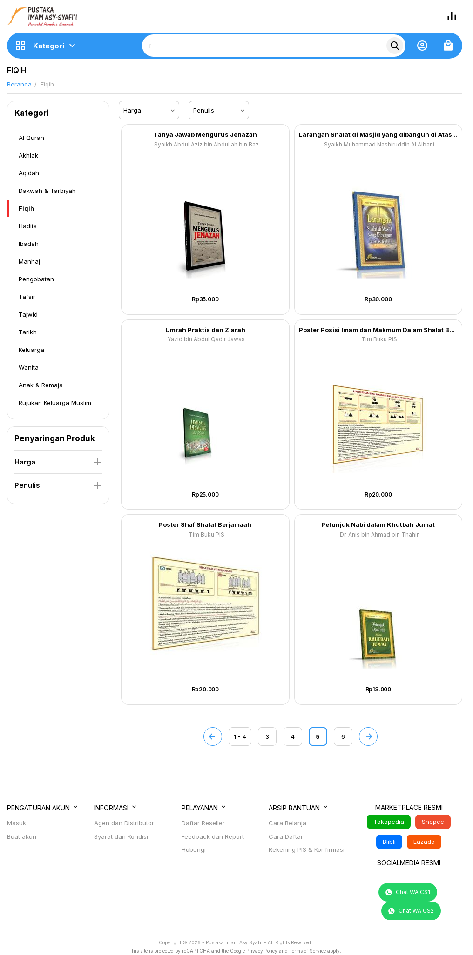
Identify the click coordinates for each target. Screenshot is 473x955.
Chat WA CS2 (411, 911)
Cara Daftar (286, 836)
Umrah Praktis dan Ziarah (205, 329)
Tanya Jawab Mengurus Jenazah (205, 134)
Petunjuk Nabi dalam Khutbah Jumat (378, 524)
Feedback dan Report (213, 836)
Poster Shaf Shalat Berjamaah (205, 524)
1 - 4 (240, 736)
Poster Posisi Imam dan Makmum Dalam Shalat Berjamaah (378, 329)
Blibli (389, 841)
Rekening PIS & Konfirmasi (307, 849)
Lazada (424, 841)
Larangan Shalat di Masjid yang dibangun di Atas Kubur (378, 134)
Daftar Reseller (203, 823)
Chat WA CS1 (407, 892)
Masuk (16, 823)
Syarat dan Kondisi (121, 836)
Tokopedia (388, 821)
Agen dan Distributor (124, 823)
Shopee (433, 821)
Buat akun (21, 836)
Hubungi (194, 849)
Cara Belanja (287, 823)
